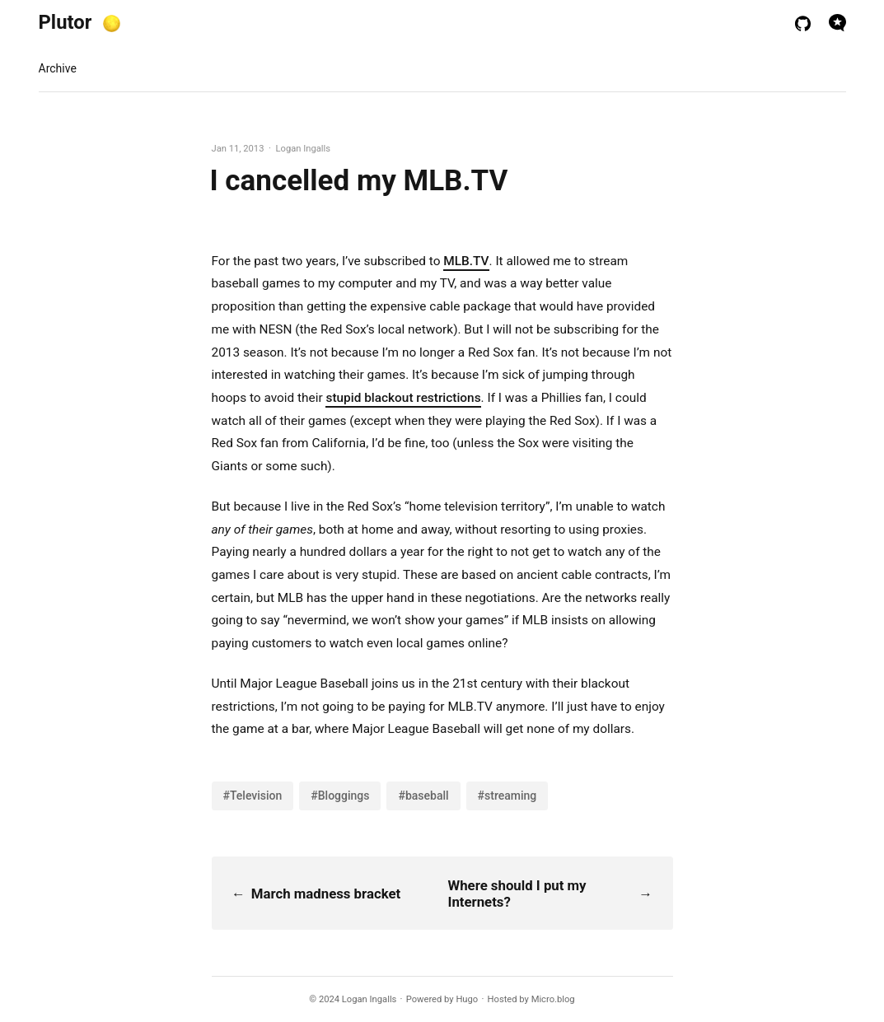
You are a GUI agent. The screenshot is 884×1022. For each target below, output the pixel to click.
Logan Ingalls (369, 999)
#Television (253, 795)
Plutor (65, 22)
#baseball (423, 795)
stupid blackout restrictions (402, 397)
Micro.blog (553, 999)
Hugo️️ (467, 999)
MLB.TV (466, 261)
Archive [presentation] (58, 68)
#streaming (507, 795)
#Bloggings (340, 795)
